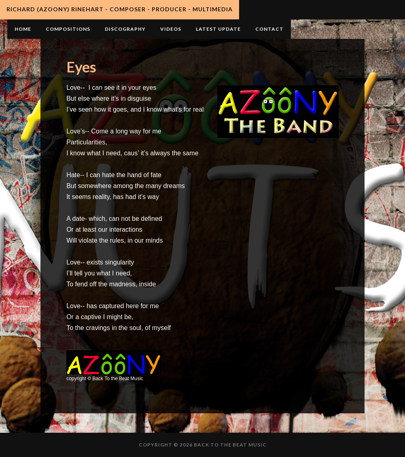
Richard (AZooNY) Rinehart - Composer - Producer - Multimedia (119, 9)
